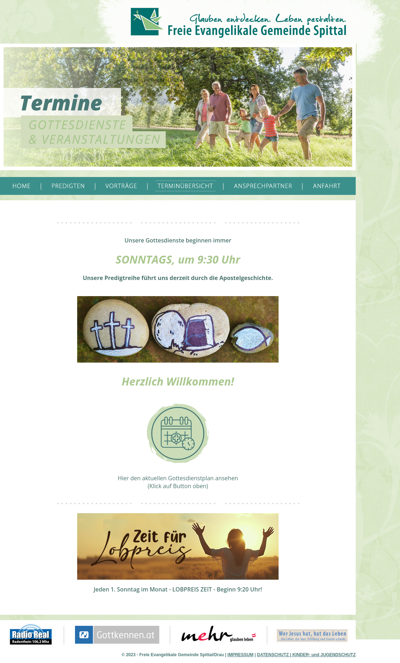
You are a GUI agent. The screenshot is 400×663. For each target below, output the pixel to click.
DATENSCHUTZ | (274, 654)
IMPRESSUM (241, 654)
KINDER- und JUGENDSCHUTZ (324, 654)
